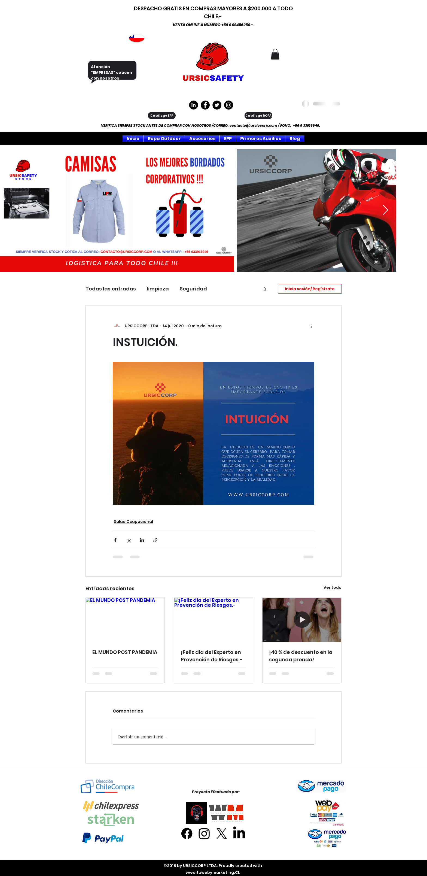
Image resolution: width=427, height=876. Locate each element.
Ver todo (332, 587)
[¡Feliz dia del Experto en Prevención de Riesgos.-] (213, 620)
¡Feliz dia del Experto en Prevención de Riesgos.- (211, 656)
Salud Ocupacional (133, 521)
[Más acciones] (311, 326)
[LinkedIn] (239, 833)
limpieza (158, 289)
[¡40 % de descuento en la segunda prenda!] (302, 620)
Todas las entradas (111, 289)
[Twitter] (216, 105)
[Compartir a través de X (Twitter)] (128, 540)
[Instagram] (228, 105)
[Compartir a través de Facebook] (115, 540)
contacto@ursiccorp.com (253, 125)
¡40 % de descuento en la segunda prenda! (301, 656)
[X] (221, 833)
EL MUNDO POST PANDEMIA (124, 652)
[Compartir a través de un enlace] (155, 540)
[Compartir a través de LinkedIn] (142, 540)
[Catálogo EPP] (161, 115)
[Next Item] (385, 210)
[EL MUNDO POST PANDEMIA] (125, 620)
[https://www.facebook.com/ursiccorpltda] (205, 105)
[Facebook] (186, 833)
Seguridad (193, 289)
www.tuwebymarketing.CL (213, 872)
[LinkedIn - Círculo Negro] (193, 105)
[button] (275, 54)
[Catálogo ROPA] (258, 115)
